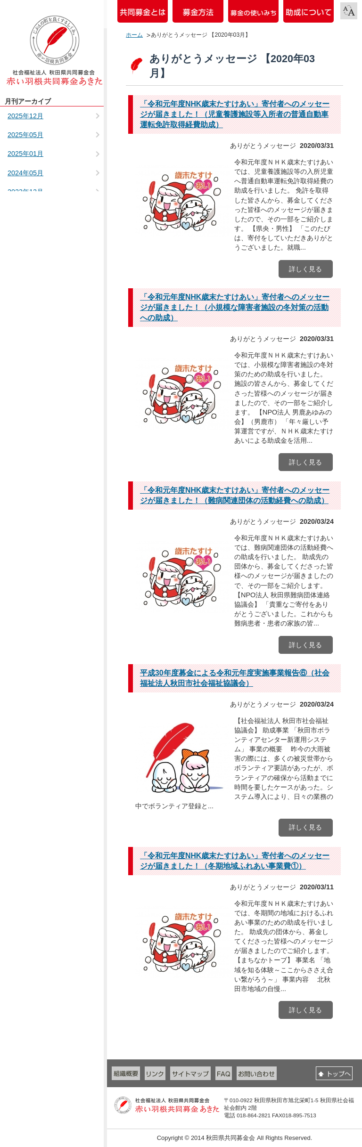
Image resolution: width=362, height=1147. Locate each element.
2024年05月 (25, 173)
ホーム (134, 35)
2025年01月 (25, 153)
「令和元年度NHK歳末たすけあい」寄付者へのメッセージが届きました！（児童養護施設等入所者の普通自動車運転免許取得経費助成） (234, 114)
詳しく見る (305, 269)
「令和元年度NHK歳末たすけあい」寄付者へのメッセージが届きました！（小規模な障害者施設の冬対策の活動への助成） (234, 307)
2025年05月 (25, 134)
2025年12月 (25, 116)
